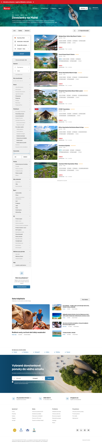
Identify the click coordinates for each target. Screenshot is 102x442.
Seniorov (18, 144)
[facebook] (77, 430)
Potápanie (18, 203)
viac (56, 22)
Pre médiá (74, 416)
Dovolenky (36, 8)
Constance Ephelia (64, 145)
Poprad (67, 352)
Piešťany (57, 352)
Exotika (20, 30)
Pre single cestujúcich (20, 111)
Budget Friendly (19, 118)
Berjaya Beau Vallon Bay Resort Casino (70, 36)
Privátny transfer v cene (21, 227)
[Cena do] (22, 153)
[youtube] (88, 430)
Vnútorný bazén (19, 258)
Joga (17, 205)
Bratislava (25, 352)
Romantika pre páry (20, 113)
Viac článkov (85, 299)
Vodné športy (19, 210)
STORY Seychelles (64, 109)
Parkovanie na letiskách (37, 416)
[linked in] (81, 430)
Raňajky (17, 100)
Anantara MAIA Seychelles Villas (68, 164)
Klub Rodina (18, 245)
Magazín (14, 418)
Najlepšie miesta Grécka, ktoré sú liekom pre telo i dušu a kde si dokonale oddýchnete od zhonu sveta (76, 315)
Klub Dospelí (18, 247)
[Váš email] (21, 378)
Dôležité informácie (56, 411)
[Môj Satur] (83, 8)
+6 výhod (73, 42)
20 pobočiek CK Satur (24, 398)
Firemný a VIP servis (36, 418)
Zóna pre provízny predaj (77, 411)
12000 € (25, 157)
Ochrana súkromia (56, 413)
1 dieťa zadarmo (20, 129)
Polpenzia (18, 98)
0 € (15, 157)
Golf (16, 201)
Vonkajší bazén (19, 241)
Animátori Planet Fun (20, 120)
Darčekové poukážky (36, 413)
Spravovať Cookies (86, 440)
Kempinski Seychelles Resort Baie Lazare (71, 91)
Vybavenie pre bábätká (22, 138)
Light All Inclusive (19, 94)
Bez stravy (18, 102)
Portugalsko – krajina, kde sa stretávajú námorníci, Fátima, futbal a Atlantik (76, 306)
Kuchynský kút (19, 186)
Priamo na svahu (19, 168)
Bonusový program (56, 416)
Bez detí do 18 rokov (83, 131)
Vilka (17, 184)
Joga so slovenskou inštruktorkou (20, 198)
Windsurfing (18, 212)
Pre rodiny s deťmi (20, 127)
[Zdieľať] (74, 30)
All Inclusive (18, 89)
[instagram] (84, 430)
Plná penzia (18, 96)
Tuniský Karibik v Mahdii (69, 332)
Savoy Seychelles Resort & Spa (68, 72)
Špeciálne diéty (19, 238)
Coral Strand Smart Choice (67, 54)
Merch (53, 422)
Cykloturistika (18, 193)
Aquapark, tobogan (21, 133)
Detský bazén (20, 140)
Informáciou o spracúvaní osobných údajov (21, 383)
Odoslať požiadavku (21, 286)
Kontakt (13, 420)
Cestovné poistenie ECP (37, 411)
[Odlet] (21, 71)
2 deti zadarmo (20, 131)
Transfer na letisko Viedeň (38, 420)
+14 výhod (77, 97)
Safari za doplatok (19, 223)
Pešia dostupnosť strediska (22, 164)
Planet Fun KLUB (20, 124)
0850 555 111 (47, 398)
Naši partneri (75, 418)
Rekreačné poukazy (56, 418)
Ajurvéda (17, 254)
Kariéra (13, 416)
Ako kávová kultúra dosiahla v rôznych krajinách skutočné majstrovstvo (75, 323)
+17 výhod (79, 152)
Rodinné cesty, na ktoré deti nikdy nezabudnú (28, 332)
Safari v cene (18, 221)
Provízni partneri (76, 413)
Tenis (17, 207)
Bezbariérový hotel (20, 232)
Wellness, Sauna (19, 256)
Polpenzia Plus (19, 105)
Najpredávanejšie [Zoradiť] (84, 30)
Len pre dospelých (20, 116)
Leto (14, 30)
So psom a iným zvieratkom (22, 147)
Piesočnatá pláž (19, 234)
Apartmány (18, 182)
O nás (13, 411)
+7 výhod (76, 133)
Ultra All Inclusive (19, 87)
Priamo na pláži (82, 40)
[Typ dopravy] (21, 67)
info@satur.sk (74, 398)
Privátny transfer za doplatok (22, 225)
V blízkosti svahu (19, 171)
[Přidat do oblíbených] (55, 36)
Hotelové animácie (21, 136)
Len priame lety (19, 74)
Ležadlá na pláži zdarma (63, 60)
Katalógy (54, 420)
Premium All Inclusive (20, 91)
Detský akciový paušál (21, 142)
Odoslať (49, 378)
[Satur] (7, 8)
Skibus (17, 175)
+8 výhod (78, 115)
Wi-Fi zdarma (18, 230)
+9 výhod (79, 60)
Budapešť (36, 352)
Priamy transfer (70, 133)
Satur (60, 8)
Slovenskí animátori (21, 122)
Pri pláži (17, 166)
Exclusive (27, 30)
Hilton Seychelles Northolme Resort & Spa (71, 127)
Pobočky (14, 413)
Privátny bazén (19, 218)
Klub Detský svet (19, 243)
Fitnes (17, 195)
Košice (46, 352)
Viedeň (14, 352)
